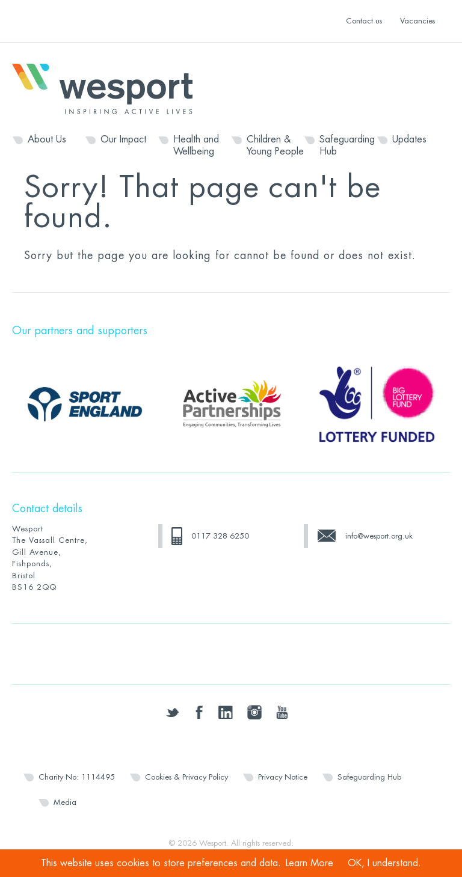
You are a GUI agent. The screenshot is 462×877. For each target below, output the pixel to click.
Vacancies (417, 21)
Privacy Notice (282, 777)
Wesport (108, 88)
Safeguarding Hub (347, 145)
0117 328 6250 (220, 536)
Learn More (309, 863)
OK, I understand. (384, 863)
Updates (409, 139)
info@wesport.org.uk (379, 536)
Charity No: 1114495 (76, 777)
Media (65, 802)
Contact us (364, 21)
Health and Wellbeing (196, 145)
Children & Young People (275, 145)
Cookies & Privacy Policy (186, 777)
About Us (47, 139)
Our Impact (123, 139)
